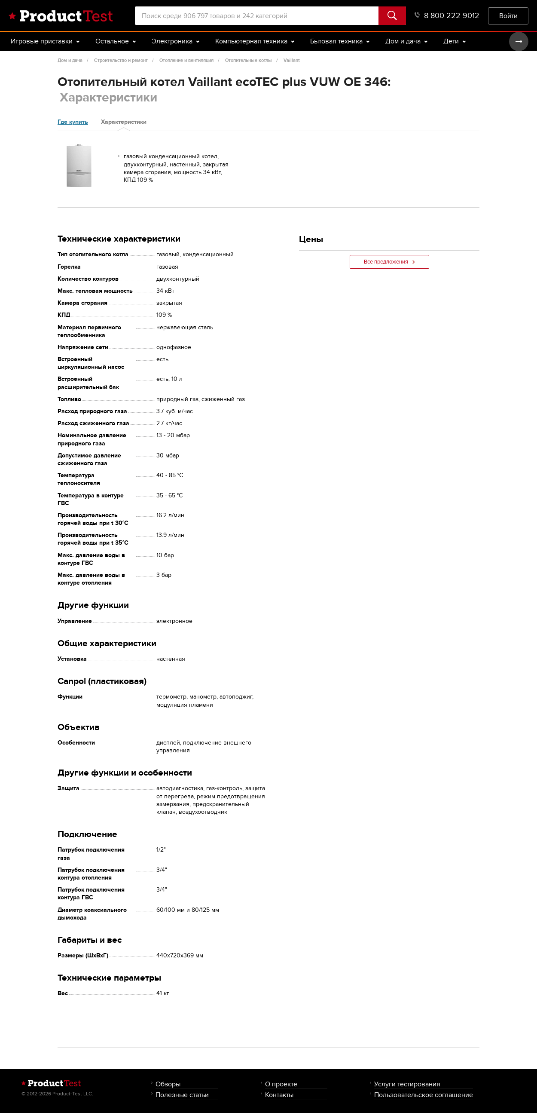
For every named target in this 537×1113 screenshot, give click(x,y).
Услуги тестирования (407, 1084)
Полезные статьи (182, 1095)
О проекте (281, 1084)
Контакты (279, 1095)
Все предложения (389, 261)
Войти (508, 16)
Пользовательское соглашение (423, 1095)
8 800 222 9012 (447, 15)
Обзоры (168, 1084)
